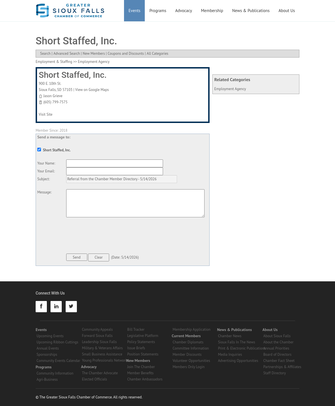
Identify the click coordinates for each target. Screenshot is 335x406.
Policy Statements (141, 341)
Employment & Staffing (54, 61)
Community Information (54, 373)
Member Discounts (187, 354)
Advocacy (183, 10)
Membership (212, 10)
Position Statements (143, 354)
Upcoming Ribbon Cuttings (57, 342)
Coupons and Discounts (126, 53)
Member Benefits (140, 373)
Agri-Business (47, 379)
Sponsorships (46, 354)
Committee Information (191, 348)
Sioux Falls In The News (236, 342)
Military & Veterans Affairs (102, 348)
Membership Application (191, 329)
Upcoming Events (49, 336)
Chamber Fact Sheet (279, 360)
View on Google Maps (92, 89)
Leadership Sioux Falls (99, 341)
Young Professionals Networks (105, 360)
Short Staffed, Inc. (73, 74)
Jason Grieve (52, 95)
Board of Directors (277, 354)
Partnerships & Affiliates (282, 366)
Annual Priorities (276, 348)
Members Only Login (189, 366)
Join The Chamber (141, 366)
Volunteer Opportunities (191, 360)
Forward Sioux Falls (97, 335)
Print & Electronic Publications (242, 348)
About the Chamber (278, 342)
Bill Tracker (135, 329)
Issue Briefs (136, 348)
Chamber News (229, 336)
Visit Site (45, 114)
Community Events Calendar (58, 360)
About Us (287, 10)
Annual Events (47, 348)
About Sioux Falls (277, 336)
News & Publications (250, 10)
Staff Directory (274, 373)
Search (45, 53)
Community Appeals (97, 329)
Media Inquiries (230, 354)
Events (134, 10)
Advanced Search (66, 53)
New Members (94, 53)
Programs (157, 10)
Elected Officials (94, 379)
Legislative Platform (143, 335)
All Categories (157, 53)
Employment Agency (230, 88)
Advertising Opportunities (238, 360)
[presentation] (109, 236)
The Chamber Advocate (100, 373)
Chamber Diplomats (188, 342)
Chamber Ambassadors (145, 379)
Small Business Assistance (102, 354)
